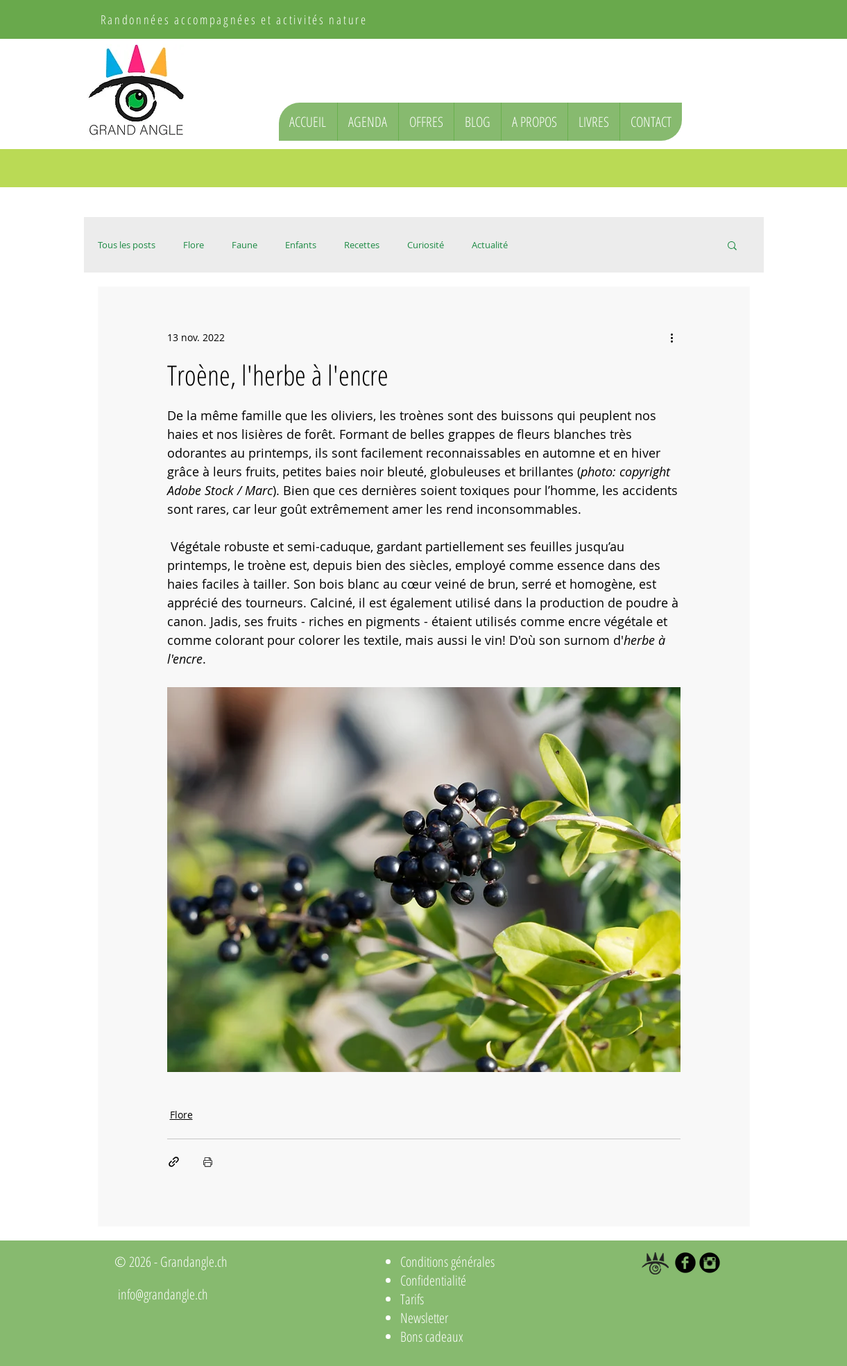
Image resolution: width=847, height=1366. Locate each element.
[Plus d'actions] (672, 337)
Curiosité (425, 244)
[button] (732, 244)
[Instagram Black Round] (709, 1262)
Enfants (300, 244)
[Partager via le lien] (173, 1161)
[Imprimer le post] (207, 1161)
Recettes (361, 244)
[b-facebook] (685, 1262)
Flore (193, 244)
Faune (244, 244)
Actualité (490, 244)
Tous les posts (126, 244)
